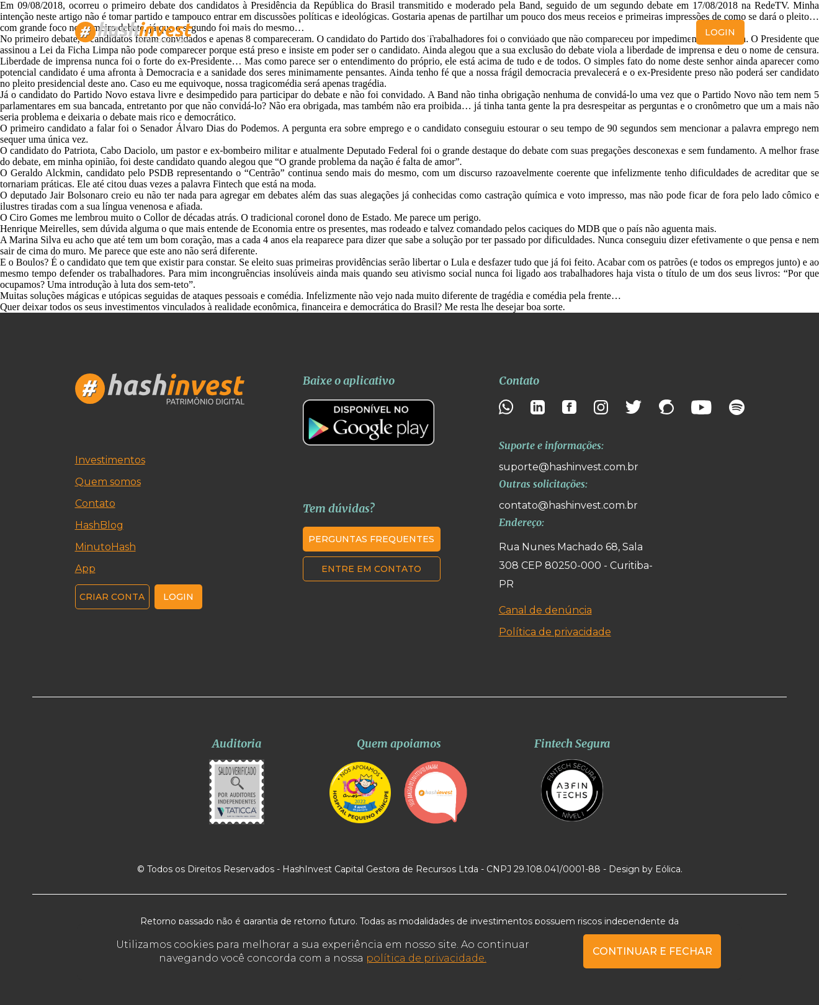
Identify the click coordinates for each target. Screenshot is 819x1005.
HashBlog (409, 32)
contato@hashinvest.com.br (568, 505)
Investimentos (252, 32)
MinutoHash (479, 32)
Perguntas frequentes (371, 539)
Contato (582, 32)
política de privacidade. (426, 958)
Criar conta (654, 32)
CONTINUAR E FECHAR (652, 951)
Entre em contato (371, 568)
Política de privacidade (555, 632)
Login (178, 596)
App (536, 32)
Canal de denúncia (545, 610)
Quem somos (336, 32)
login (720, 32)
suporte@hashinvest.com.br (568, 467)
